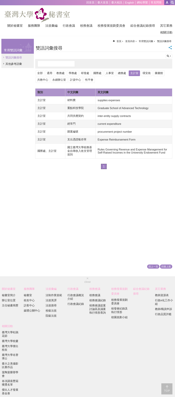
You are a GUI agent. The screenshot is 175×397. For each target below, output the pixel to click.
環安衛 (147, 73)
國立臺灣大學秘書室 (37, 15)
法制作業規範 (54, 295)
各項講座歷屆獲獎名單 (10, 383)
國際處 (97, 73)
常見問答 (156, 2)
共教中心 (42, 79)
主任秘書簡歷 (10, 305)
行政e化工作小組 (164, 302)
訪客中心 (29, 305)
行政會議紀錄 (76, 303)
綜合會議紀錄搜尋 (142, 25)
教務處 (60, 73)
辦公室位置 (9, 300)
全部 (40, 73)
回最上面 (166, 266)
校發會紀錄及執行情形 (119, 310)
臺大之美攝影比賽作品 (10, 365)
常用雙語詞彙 (13, 50)
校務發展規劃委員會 (111, 25)
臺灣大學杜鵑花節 (10, 334)
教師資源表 (162, 295)
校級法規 (51, 310)
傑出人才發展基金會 (10, 391)
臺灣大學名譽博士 (10, 356)
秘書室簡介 (9, 295)
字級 (167, 2)
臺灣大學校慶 (10, 341)
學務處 (73, 73)
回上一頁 (153, 266)
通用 (49, 73)
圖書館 (159, 73)
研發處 (85, 73)
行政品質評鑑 (163, 314)
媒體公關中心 (32, 310)
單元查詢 (168, 56)
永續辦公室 (59, 79)
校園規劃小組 (119, 317)
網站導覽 (142, 2)
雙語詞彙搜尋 (13, 57)
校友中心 (29, 300)
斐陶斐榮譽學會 (10, 374)
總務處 (122, 73)
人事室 (110, 73)
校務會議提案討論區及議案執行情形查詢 (97, 309)
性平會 (89, 79)
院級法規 (51, 315)
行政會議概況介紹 (76, 297)
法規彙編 (51, 25)
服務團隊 (34, 25)
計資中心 (75, 79)
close (87, 281)
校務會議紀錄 (97, 300)
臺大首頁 (102, 2)
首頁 (119, 41)
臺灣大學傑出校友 (10, 348)
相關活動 (166, 32)
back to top (166, 388)
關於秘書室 (15, 25)
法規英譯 (51, 300)
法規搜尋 (51, 305)
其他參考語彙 (13, 63)
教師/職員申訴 (163, 309)
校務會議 (86, 25)
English (129, 2)
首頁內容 (130, 41)
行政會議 (69, 25)
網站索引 (172, 2)
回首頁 (90, 2)
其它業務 (166, 25)
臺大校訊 (116, 2)
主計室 (134, 73)
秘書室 (28, 295)
